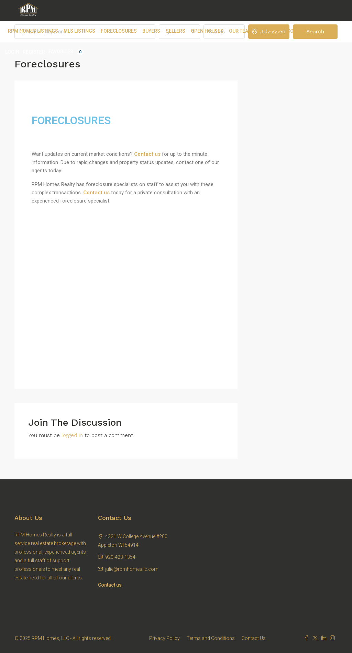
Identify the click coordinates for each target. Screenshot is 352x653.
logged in (72, 435)
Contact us (96, 192)
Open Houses (207, 31)
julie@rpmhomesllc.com (131, 569)
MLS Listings (79, 31)
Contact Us (301, 31)
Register (34, 52)
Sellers (175, 31)
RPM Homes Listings (33, 31)
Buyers (151, 31)
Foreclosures (119, 31)
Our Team (240, 31)
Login (12, 52)
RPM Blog (270, 31)
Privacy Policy (164, 638)
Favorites (66, 52)
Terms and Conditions (211, 638)
